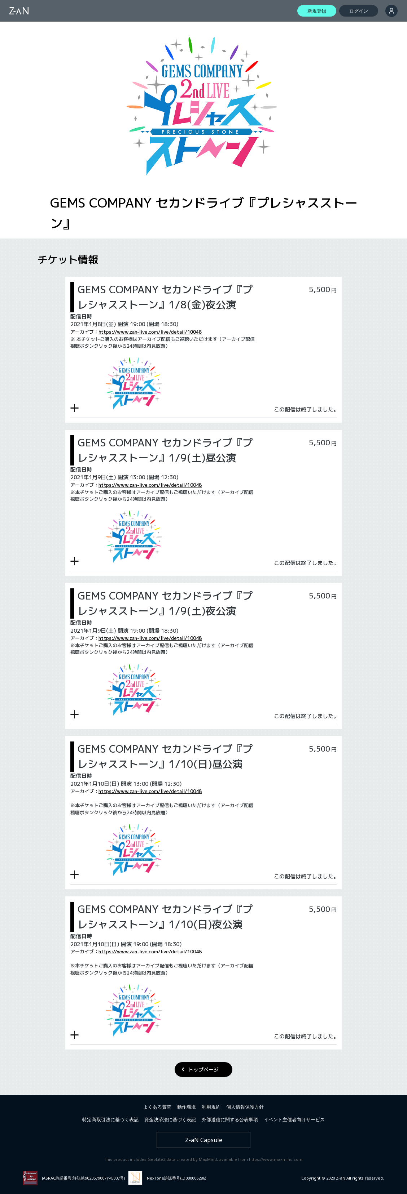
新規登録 (316, 11)
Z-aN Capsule (203, 1140)
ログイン (358, 11)
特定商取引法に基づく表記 (110, 1119)
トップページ (203, 1069)
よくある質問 (157, 1107)
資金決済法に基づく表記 (170, 1119)
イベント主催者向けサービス (294, 1119)
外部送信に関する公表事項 (230, 1119)
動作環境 (186, 1107)
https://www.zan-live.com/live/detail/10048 (150, 332)
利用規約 (211, 1107)
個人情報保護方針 (245, 1107)
